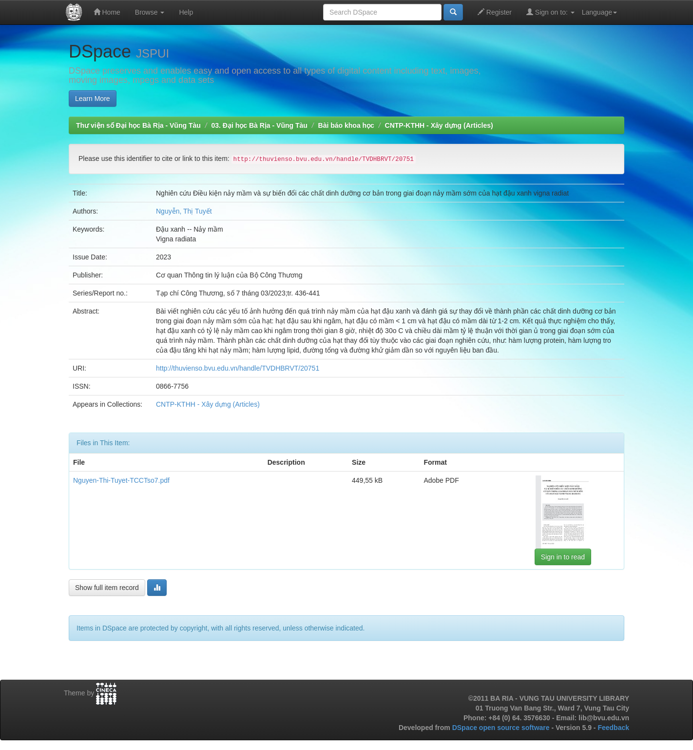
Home (107, 12)
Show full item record (107, 588)
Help (186, 12)
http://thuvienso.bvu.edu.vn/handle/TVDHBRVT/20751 (237, 368)
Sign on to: (550, 12)
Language (599, 12)
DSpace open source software (502, 727)
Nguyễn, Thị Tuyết (184, 211)
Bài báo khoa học (346, 125)
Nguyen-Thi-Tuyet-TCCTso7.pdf (121, 480)
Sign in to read (563, 557)
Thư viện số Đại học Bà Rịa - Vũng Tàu (138, 125)
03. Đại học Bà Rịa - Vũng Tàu (259, 125)
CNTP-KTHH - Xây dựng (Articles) (439, 125)
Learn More (92, 98)
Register (495, 12)
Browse (150, 12)
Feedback (613, 727)
